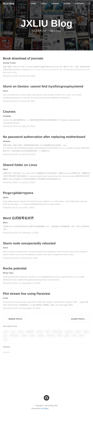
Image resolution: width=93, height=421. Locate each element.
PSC (47, 332)
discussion (69, 332)
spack (86, 332)
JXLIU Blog (8, 3)
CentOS (39, 332)
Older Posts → (79, 319)
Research (79, 3)
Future (67, 3)
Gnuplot (40, 335)
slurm (81, 335)
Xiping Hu (6, 352)
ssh (5, 339)
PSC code (50, 335)
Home (33, 3)
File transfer (14, 335)
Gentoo (21, 332)
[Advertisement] (46, 372)
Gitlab (32, 335)
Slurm (59, 335)
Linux (13, 332)
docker (78, 332)
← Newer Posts (14, 319)
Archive (55, 3)
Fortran (24, 335)
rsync (74, 335)
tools (5, 332)
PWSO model (57, 332)
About (44, 3)
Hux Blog (44, 408)
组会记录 (30, 332)
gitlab (67, 335)
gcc (5, 335)
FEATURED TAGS (10, 326)
